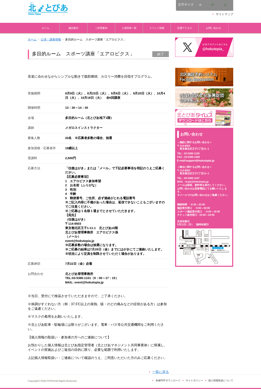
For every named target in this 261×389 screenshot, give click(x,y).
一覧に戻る (160, 372)
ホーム (45, 28)
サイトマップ (224, 14)
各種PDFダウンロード (168, 380)
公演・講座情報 (51, 39)
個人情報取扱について (220, 380)
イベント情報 (156, 28)
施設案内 (73, 28)
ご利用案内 (101, 28)
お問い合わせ (213, 28)
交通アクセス (184, 28)
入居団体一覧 (129, 28)
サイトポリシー (194, 380)
